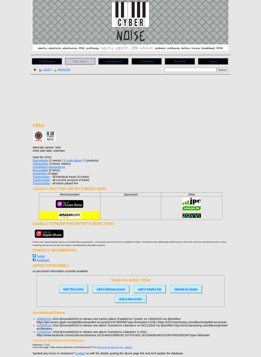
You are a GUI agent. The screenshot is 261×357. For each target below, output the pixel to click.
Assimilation (113, 61)
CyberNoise (47, 61)
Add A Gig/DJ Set (149, 289)
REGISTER (61, 69)
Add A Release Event (111, 289)
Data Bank (80, 61)
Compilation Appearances (49, 167)
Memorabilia (40, 170)
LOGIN (44, 69)
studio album (74, 160)
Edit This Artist (73, 289)
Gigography (40, 173)
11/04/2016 (44, 332)
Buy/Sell (180, 61)
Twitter (41, 256)
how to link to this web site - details (114, 347)
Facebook (43, 260)
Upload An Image (186, 289)
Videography (41, 163)
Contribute (147, 61)
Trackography (41, 176)
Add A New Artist (130, 299)
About (213, 61)
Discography (41, 160)
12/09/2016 (44, 325)
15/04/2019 (44, 319)
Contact (80, 353)
